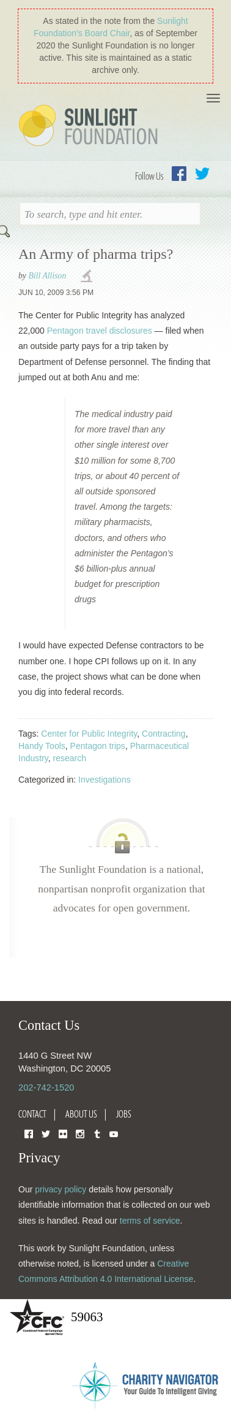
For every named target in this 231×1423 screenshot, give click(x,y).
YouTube (113, 1133)
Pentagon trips (97, 746)
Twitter (202, 173)
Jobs (123, 1114)
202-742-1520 (46, 1087)
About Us (81, 1114)
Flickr (63, 1133)
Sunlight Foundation (90, 126)
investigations (88, 276)
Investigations (104, 779)
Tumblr (97, 1133)
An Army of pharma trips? (95, 254)
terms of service (150, 1220)
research (69, 758)
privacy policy (60, 1189)
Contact (32, 1114)
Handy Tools (41, 746)
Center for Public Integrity (89, 733)
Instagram (80, 1133)
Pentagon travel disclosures (99, 331)
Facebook (179, 173)
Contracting (164, 733)
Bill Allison (47, 275)
